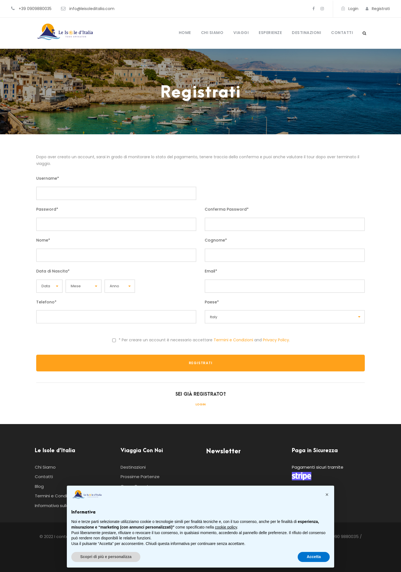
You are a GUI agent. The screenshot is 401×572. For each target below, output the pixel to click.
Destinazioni (306, 32)
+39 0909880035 (35, 8)
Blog (39, 486)
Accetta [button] (314, 556)
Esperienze (270, 32)
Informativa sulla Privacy (60, 505)
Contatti (342, 32)
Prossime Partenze (140, 476)
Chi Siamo (212, 32)
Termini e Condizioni (233, 340)
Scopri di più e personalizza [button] (105, 556)
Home (185, 32)
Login (200, 404)
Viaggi (241, 32)
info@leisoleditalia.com (91, 8)
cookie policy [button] (226, 527)
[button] (326, 494)
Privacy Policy (276, 340)
